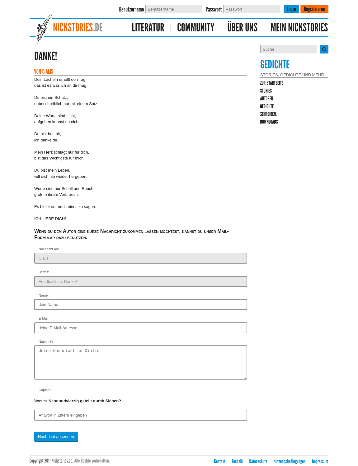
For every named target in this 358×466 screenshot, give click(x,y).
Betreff (44, 272)
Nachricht (46, 342)
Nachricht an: (49, 249)
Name (43, 295)
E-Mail (43, 318)
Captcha (45, 395)
